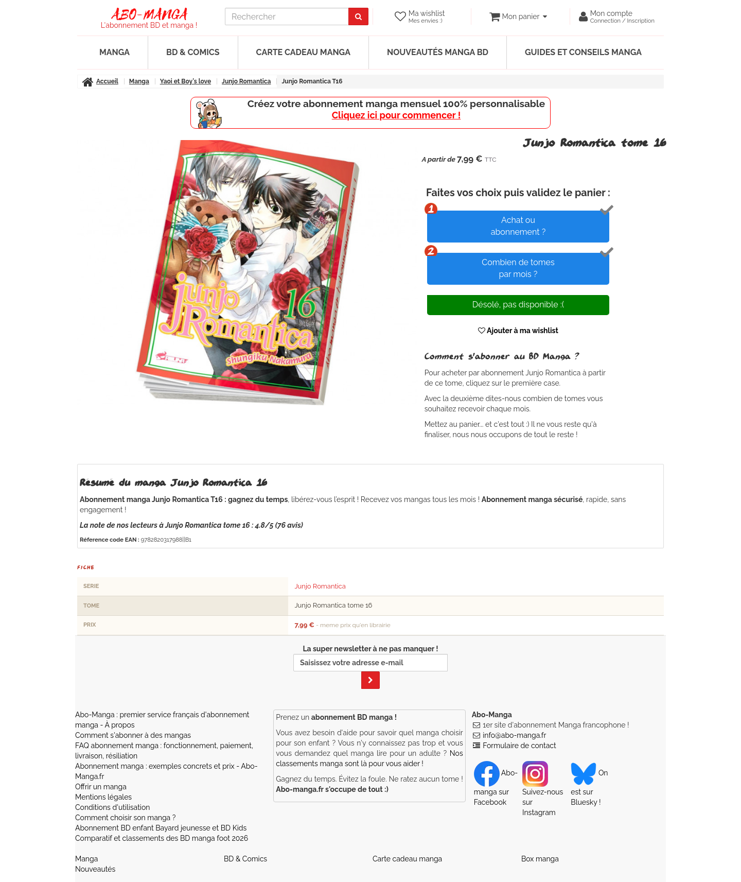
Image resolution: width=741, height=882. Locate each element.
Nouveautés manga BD (437, 52)
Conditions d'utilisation (112, 807)
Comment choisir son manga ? (125, 818)
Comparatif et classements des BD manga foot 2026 (161, 838)
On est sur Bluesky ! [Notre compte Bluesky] (589, 787)
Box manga (540, 859)
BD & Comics (193, 52)
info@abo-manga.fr (514, 735)
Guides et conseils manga (583, 52)
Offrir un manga (101, 787)
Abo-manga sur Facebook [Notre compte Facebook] (496, 787)
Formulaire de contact (519, 745)
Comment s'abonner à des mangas (133, 735)
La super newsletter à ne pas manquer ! (370, 667)
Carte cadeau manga (303, 52)
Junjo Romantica (319, 586)
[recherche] (287, 16)
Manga (114, 52)
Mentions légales (103, 797)
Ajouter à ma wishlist (518, 330)
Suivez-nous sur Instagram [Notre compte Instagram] (542, 792)
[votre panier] (518, 16)
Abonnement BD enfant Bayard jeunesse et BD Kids (160, 828)
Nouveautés (95, 869)
